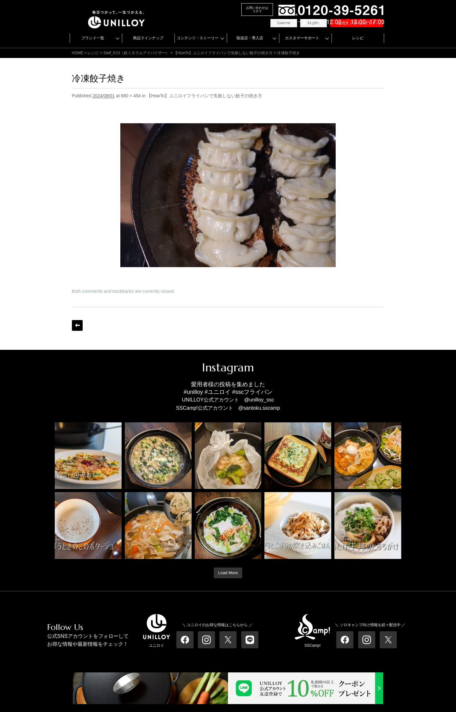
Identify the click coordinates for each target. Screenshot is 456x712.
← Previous (77, 325)
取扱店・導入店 (250, 38)
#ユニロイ (218, 392)
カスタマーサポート (302, 38)
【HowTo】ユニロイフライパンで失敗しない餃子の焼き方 (223, 53)
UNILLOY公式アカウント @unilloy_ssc (228, 399)
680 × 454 (131, 95)
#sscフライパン (252, 392)
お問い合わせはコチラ (257, 9)
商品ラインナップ (148, 38)
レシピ (358, 38)
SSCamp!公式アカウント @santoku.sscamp (228, 408)
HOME (77, 53)
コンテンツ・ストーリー (197, 38)
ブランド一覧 (92, 38)
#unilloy (193, 392)
